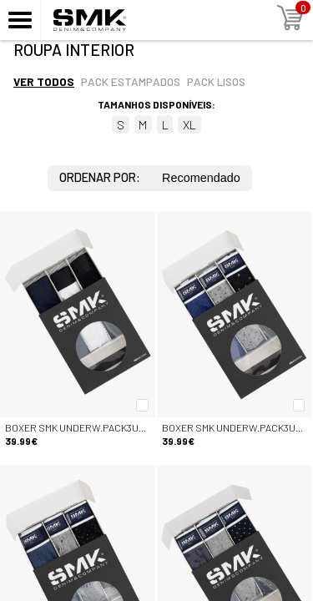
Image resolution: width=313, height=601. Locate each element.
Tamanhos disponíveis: (156, 104)
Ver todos (43, 81)
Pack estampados (130, 81)
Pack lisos (216, 81)
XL (189, 125)
